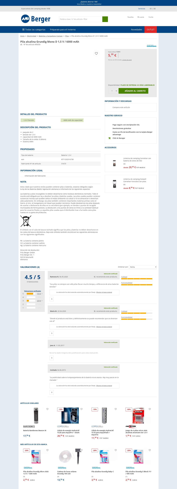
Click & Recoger (119, 138)
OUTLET (150, 29)
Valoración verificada (110, 274)
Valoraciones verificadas (32, 291)
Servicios (141, 8)
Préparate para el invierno (63, 29)
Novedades (136, 29)
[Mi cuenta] (141, 19)
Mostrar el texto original (104, 292)
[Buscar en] (80, 19)
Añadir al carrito (133, 90)
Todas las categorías (35, 29)
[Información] (89, 3)
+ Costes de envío (127, 60)
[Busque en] (105, 19)
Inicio (22, 36)
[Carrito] (151, 19)
